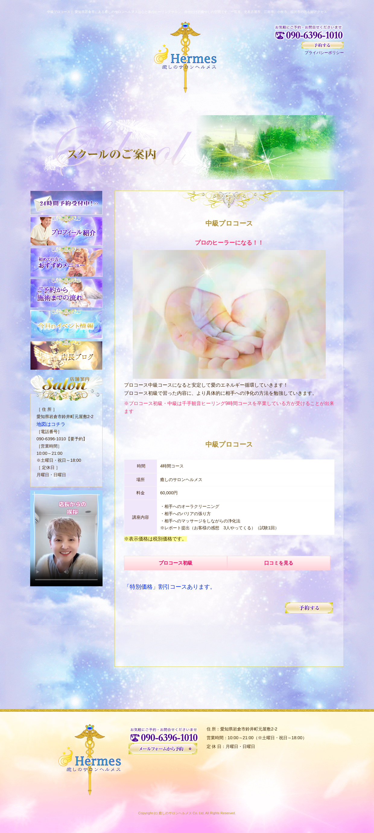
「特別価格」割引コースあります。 (170, 584)
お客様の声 (232, 104)
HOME (52, 104)
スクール (276, 104)
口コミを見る (283, 562)
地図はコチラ (49, 423)
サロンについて (142, 104)
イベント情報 (321, 104)
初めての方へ (97, 104)
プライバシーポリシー (324, 52)
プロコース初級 (177, 562)
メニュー (187, 104)
